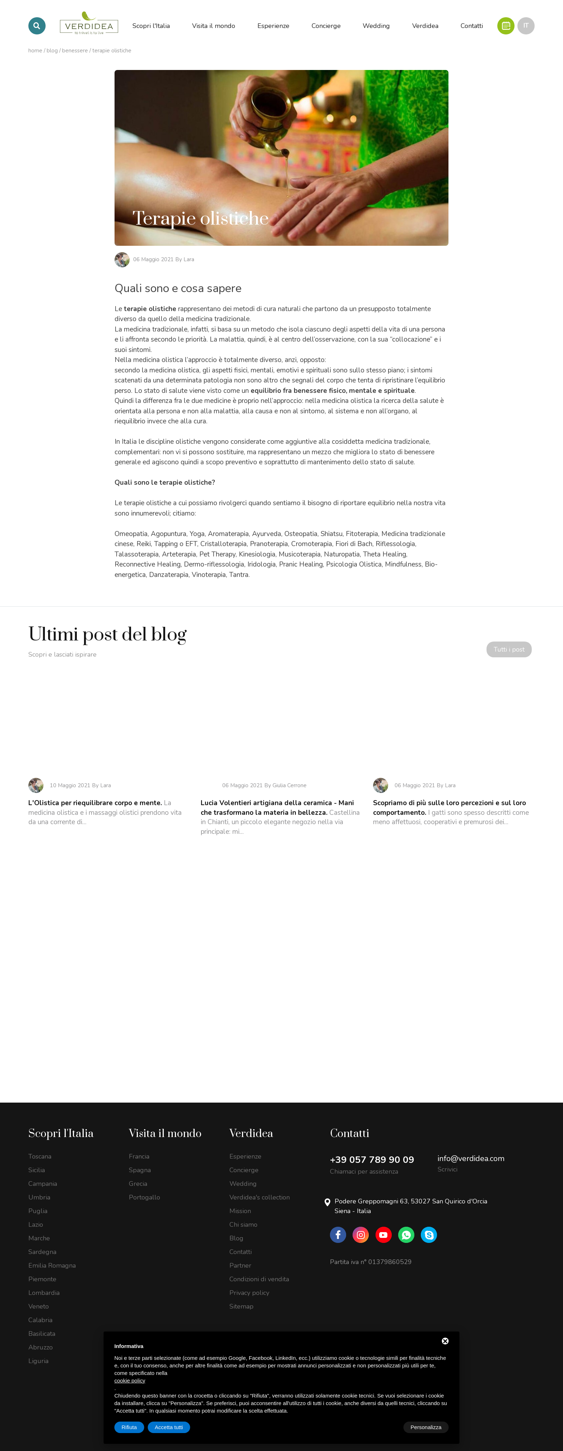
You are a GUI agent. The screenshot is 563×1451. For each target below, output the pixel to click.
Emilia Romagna (52, 1255)
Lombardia (44, 1283)
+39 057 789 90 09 (372, 1150)
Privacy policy (249, 1283)
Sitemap (241, 1296)
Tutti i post (504, 651)
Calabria (40, 1310)
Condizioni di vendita (259, 1269)
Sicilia (36, 1160)
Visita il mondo (165, 1124)
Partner (240, 1255)
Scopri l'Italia (61, 1124)
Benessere (75, 50)
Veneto (38, 1296)
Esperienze (245, 1146)
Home (35, 50)
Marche (39, 1228)
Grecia (138, 1174)
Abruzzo (40, 1337)
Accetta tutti (427, 1427)
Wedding (243, 1174)
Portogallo (144, 1187)
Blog (52, 50)
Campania (42, 1174)
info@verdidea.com (471, 1149)
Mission (240, 1201)
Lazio (35, 1214)
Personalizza (137, 1427)
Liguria (38, 1351)
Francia (139, 1146)
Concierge (244, 1160)
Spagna (140, 1160)
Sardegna (42, 1242)
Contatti (240, 1242)
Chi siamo (243, 1214)
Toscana (39, 1146)
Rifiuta (388, 1427)
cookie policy (130, 1380)
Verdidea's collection (259, 1187)
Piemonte (42, 1269)
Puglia (37, 1201)
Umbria (39, 1187)
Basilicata (41, 1324)
